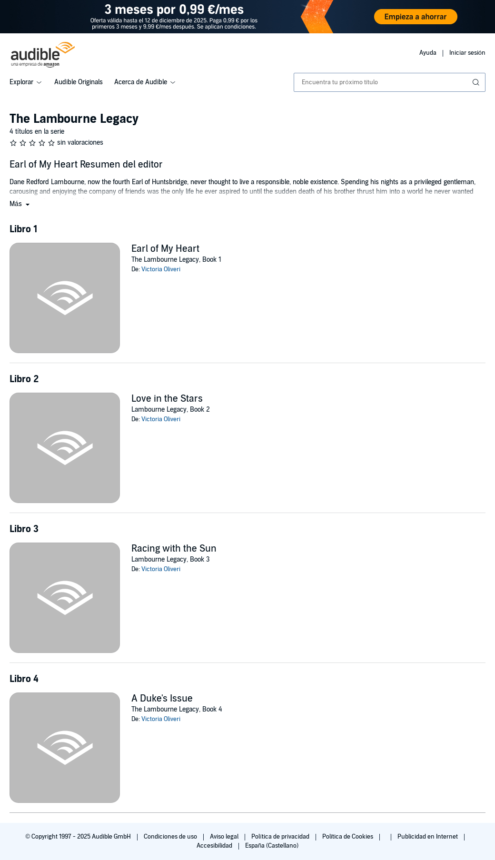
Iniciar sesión (467, 53)
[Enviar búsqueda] (476, 82)
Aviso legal (225, 836)
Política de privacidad (281, 836)
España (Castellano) (271, 846)
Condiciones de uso (171, 836)
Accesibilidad (215, 846)
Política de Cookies (348, 836)
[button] (20, 204)
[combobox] (389, 82)
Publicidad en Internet (428, 836)
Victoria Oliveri (160, 269)
